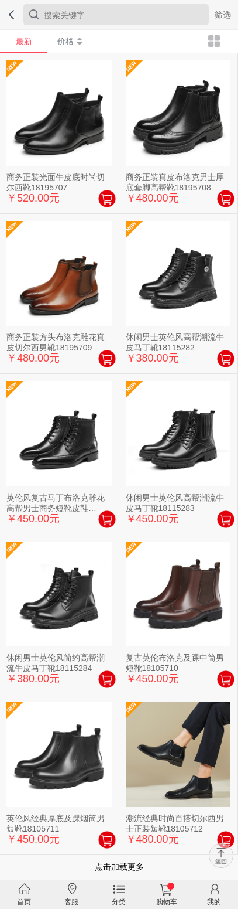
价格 (69, 41)
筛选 (223, 14)
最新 (24, 41)
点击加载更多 (119, 866)
